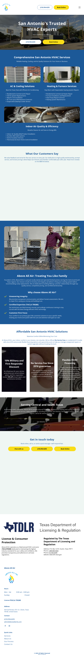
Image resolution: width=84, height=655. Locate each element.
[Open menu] (80, 7)
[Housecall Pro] (46, 648)
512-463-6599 (53, 540)
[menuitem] (18, 624)
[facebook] (5, 614)
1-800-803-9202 (53, 539)
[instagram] (9, 614)
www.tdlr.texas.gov (55, 542)
